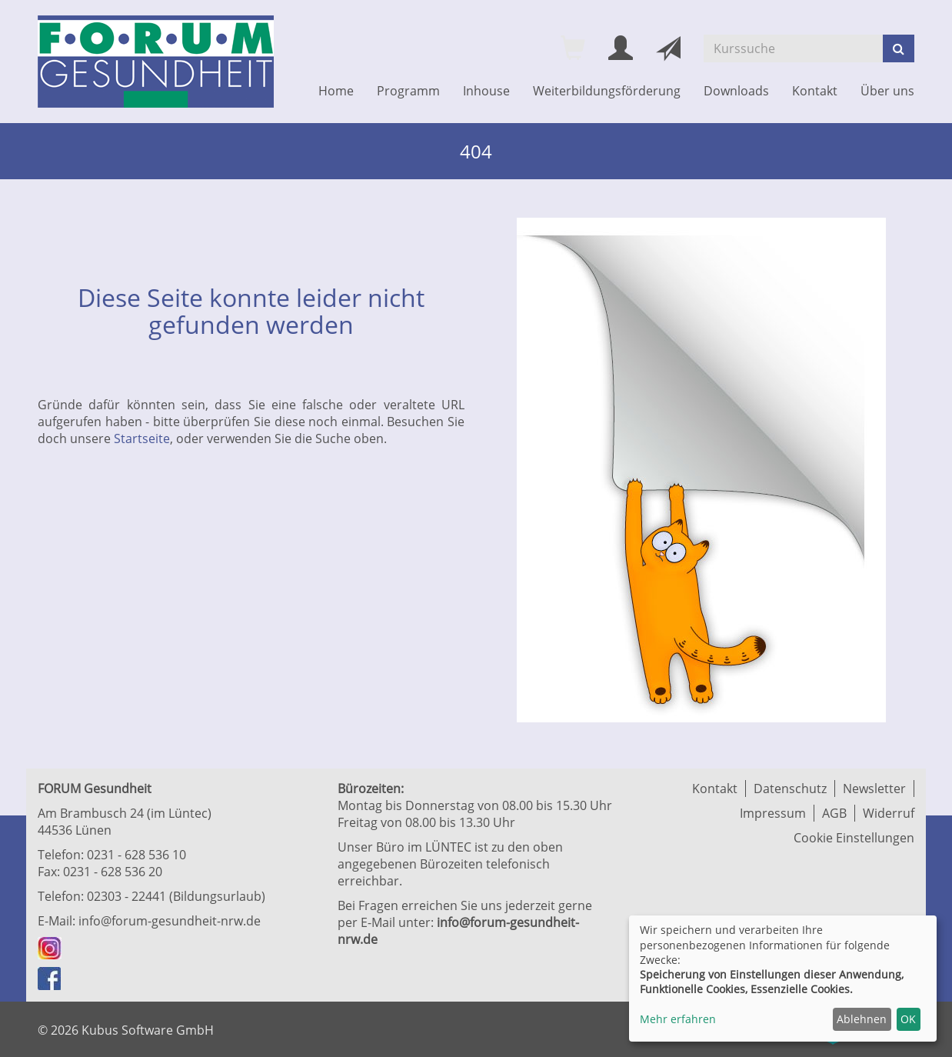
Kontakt (814, 90)
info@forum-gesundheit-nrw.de (169, 920)
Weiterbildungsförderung (607, 90)
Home (336, 90)
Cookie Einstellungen (854, 837)
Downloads (736, 90)
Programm (408, 90)
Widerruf (888, 813)
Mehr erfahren (678, 1019)
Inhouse (486, 90)
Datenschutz (790, 788)
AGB (834, 813)
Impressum (773, 813)
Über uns (887, 90)
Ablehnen (862, 1019)
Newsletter (874, 788)
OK (908, 1019)
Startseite (142, 438)
